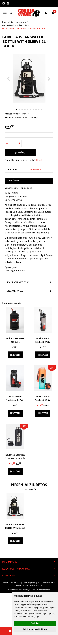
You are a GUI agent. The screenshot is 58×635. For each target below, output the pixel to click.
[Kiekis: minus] (7, 143)
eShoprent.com (43, 589)
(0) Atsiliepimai (15, 291)
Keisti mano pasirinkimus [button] (34, 629)
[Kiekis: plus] (19, 143)
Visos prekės (29, 489)
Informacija (9, 561)
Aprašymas (13, 180)
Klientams (8, 575)
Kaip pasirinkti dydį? (18, 282)
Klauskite (40, 160)
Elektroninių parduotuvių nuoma (21, 589)
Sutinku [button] (35, 623)
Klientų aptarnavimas (16, 568)
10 (41, 109)
